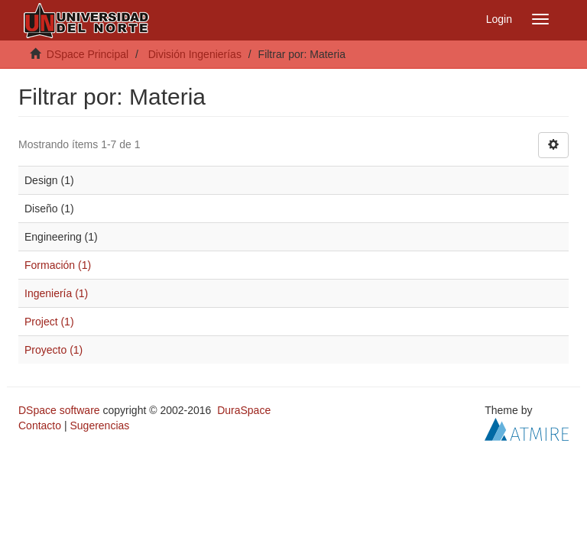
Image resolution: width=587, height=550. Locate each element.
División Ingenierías (195, 54)
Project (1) (49, 321)
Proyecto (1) (53, 350)
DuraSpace (244, 410)
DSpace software (59, 410)
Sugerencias (99, 425)
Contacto (39, 425)
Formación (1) (57, 265)
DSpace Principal (87, 54)
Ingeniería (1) (56, 293)
